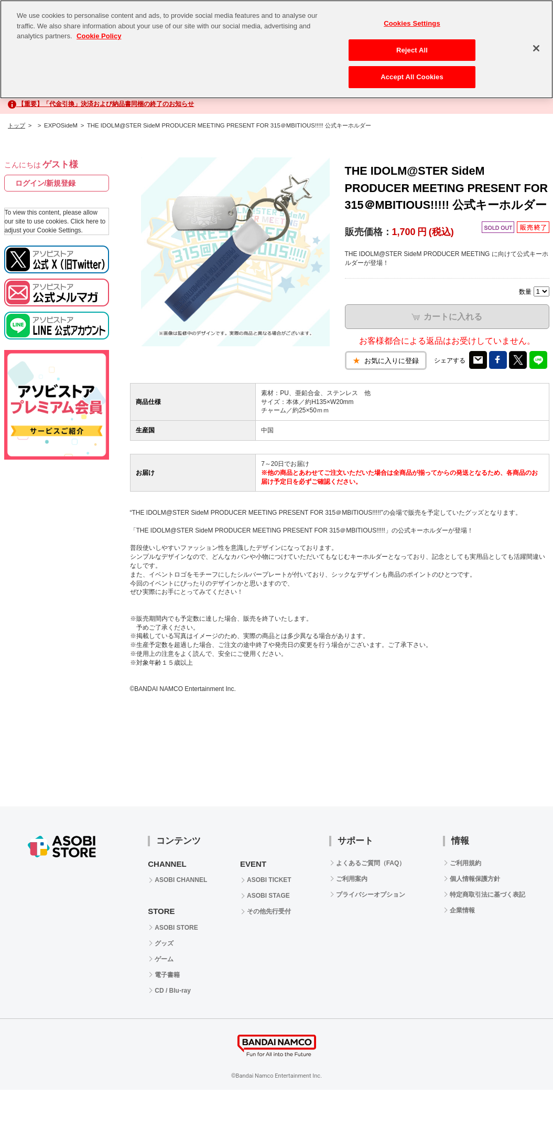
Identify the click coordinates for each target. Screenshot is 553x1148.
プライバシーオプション (370, 894)
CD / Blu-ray (173, 990)
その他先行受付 (269, 911)
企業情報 (462, 910)
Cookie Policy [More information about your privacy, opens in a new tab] (99, 36)
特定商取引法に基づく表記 (487, 894)
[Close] (536, 48)
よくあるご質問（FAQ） (371, 863)
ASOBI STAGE (268, 895)
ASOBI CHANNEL (181, 880)
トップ (16, 125)
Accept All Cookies (412, 77)
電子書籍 (167, 975)
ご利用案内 (351, 879)
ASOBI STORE (176, 927)
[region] (276, 49)
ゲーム (164, 959)
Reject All (412, 50)
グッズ (164, 943)
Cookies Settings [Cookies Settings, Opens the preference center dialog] (412, 23)
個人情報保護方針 (475, 879)
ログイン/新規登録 (45, 183)
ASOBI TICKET (269, 880)
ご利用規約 (465, 863)
